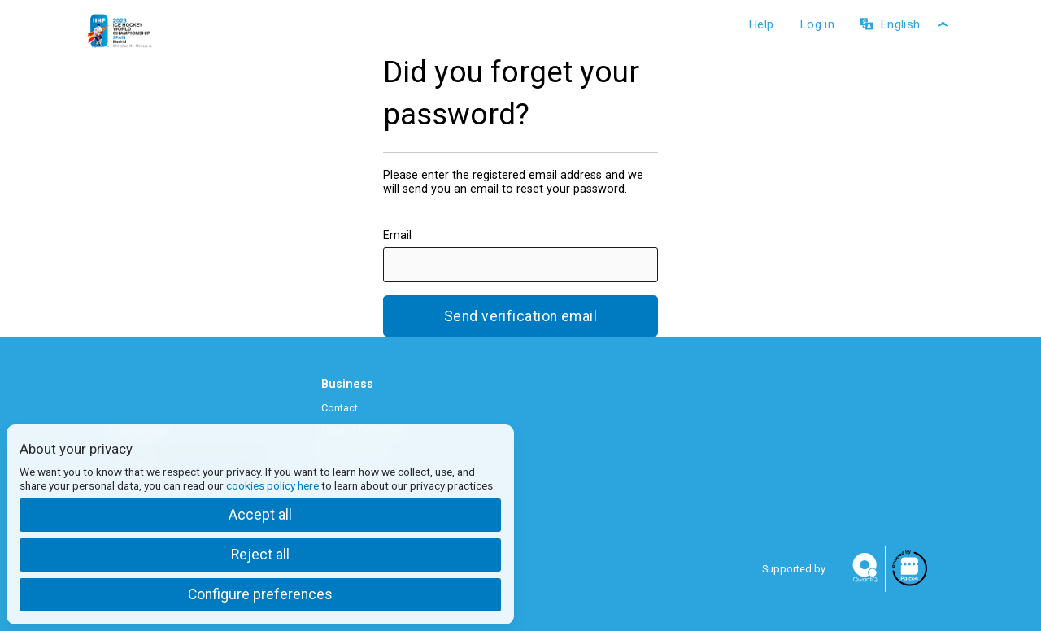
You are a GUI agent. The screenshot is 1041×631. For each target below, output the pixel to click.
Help (760, 24)
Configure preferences (260, 594)
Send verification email (520, 316)
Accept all (260, 515)
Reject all (260, 554)
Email (397, 235)
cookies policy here (272, 485)
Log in (816, 24)
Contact (339, 408)
